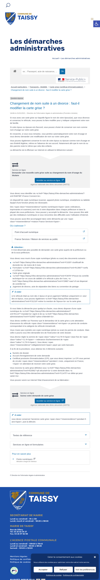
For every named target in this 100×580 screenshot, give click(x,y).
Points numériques (25, 459)
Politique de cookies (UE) (22, 562)
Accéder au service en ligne (50, 180)
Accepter (43, 569)
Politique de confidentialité (73, 575)
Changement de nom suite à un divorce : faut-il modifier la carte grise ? (41, 90)
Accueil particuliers (19, 87)
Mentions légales (18, 557)
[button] (96, 24)
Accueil (55, 58)
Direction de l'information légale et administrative (28, 475)
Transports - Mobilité (38, 87)
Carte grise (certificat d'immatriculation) (67, 87)
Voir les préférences (85, 569)
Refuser (63, 569)
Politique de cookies (54, 575)
